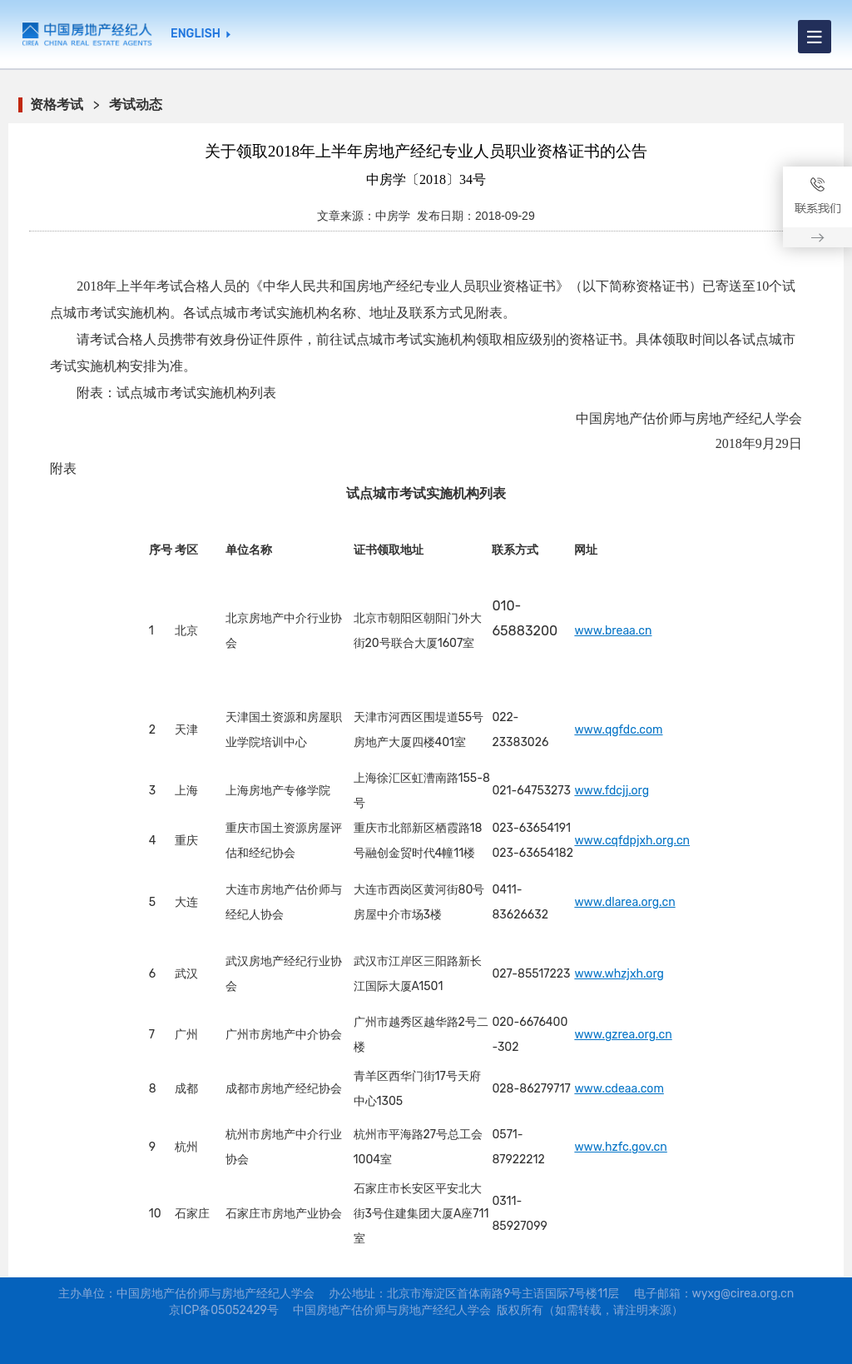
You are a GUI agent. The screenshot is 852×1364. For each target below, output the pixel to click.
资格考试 (56, 104)
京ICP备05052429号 (224, 1310)
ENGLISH (195, 34)
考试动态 (135, 104)
